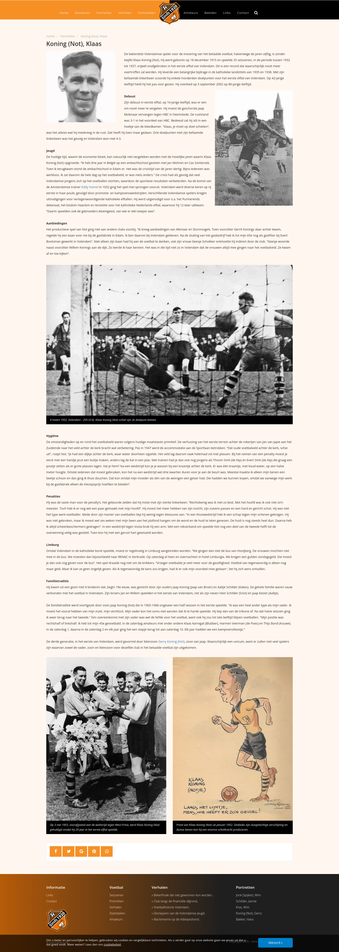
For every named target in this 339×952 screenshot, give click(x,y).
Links (227, 13)
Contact (243, 13)
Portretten (104, 13)
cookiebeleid (112, 944)
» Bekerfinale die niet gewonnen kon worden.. (182, 895)
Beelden (211, 13)
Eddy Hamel (89, 187)
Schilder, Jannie (246, 901)
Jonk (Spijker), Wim (248, 895)
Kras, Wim (242, 907)
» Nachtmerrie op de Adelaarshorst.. (176, 919)
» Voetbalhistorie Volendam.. (171, 907)
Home (63, 13)
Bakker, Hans (245, 919)
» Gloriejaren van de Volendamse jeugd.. (179, 913)
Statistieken (146, 13)
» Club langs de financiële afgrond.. (175, 901)
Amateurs (191, 13)
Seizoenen (82, 13)
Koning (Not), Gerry (249, 913)
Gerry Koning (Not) (171, 641)
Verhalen (125, 13)
